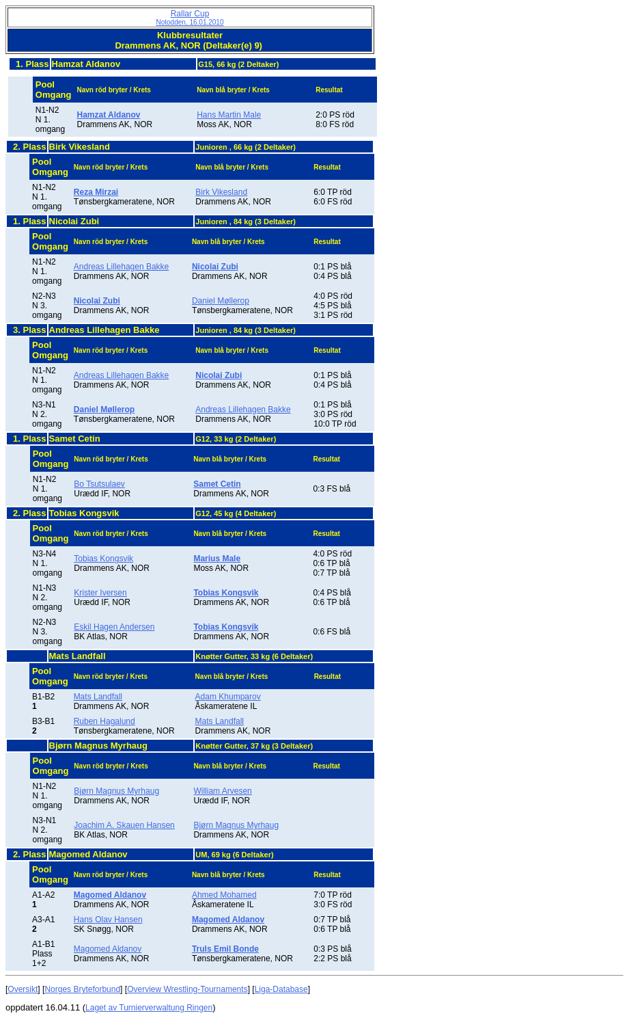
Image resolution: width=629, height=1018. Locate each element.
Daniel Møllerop (220, 301)
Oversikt (23, 989)
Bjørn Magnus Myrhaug (116, 791)
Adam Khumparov (228, 696)
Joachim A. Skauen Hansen (124, 825)
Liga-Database (281, 989)
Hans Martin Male (229, 115)
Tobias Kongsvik (103, 558)
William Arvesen (222, 791)
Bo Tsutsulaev (99, 484)
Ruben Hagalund (104, 721)
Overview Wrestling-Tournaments (187, 989)
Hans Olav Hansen (108, 919)
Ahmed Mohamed (224, 895)
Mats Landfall (98, 696)
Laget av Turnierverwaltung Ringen (148, 1008)
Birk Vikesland (221, 192)
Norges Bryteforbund (82, 989)
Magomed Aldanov (107, 949)
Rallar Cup (190, 17)
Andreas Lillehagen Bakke (121, 266)
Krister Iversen (100, 593)
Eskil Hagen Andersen (114, 627)
